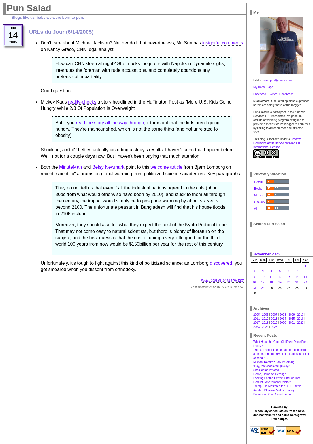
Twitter (272, 94)
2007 (274, 314)
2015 (292, 318)
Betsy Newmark (108, 167)
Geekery (259, 202)
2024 (265, 326)
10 (262, 277)
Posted (222, 280)
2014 (283, 318)
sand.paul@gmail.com (277, 80)
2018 (265, 322)
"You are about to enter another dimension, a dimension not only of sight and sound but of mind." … (281, 354)
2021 (292, 322)
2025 (274, 326)
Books (258, 188)
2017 (256, 322)
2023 (256, 326)
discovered (221, 263)
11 (271, 277)
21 (297, 282)
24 (262, 287)
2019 (274, 322)
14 (297, 277)
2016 (300, 318)
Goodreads (286, 94)
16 (254, 282)
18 (271, 282)
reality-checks (82, 101)
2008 (283, 314)
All (255, 208)
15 (305, 277)
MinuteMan (70, 167)
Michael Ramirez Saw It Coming (273, 362)
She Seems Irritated (266, 370)
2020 (283, 322)
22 (305, 282)
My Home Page (263, 87)
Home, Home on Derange (269, 374)
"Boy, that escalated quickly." (271, 366)
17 (262, 282)
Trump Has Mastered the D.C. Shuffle (277, 386)
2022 (300, 322)
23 (254, 287)
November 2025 (266, 254)
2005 (256, 314)
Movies (258, 195)
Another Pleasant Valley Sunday (274, 390)
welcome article (166, 167)
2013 (274, 318)
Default (258, 182)
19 (280, 282)
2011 (256, 318)
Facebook (259, 94)
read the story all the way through (110, 122)
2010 (300, 314)
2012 (265, 318)
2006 (265, 314)
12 (280, 277)
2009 (292, 314)
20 (288, 282)
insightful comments (222, 42)
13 (288, 277)
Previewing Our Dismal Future (272, 394)
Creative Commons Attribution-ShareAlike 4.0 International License (277, 143)
